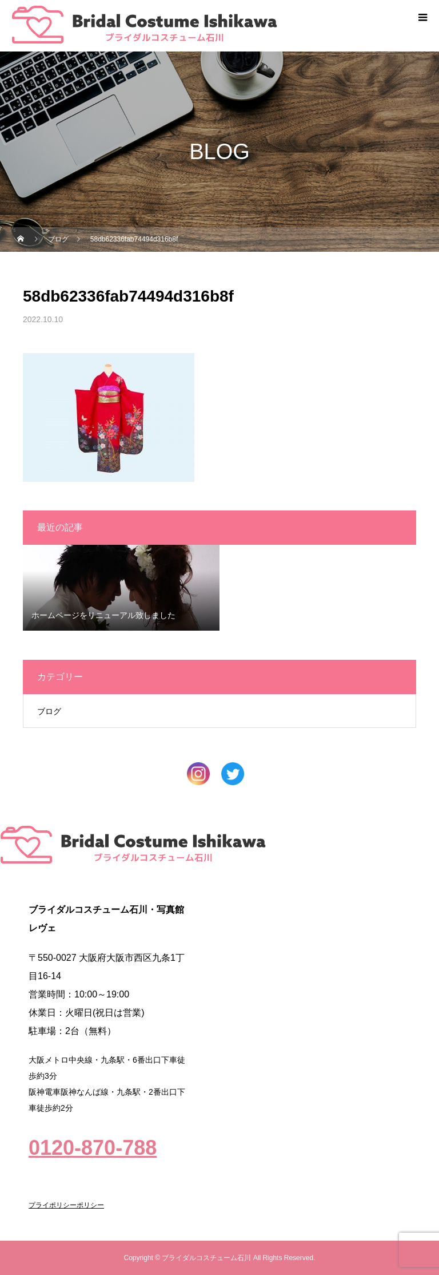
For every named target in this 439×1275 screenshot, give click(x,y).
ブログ (49, 711)
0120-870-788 (93, 1147)
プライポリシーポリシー (66, 1205)
